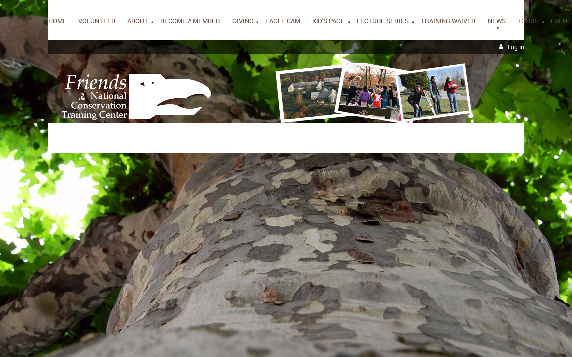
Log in (516, 47)
